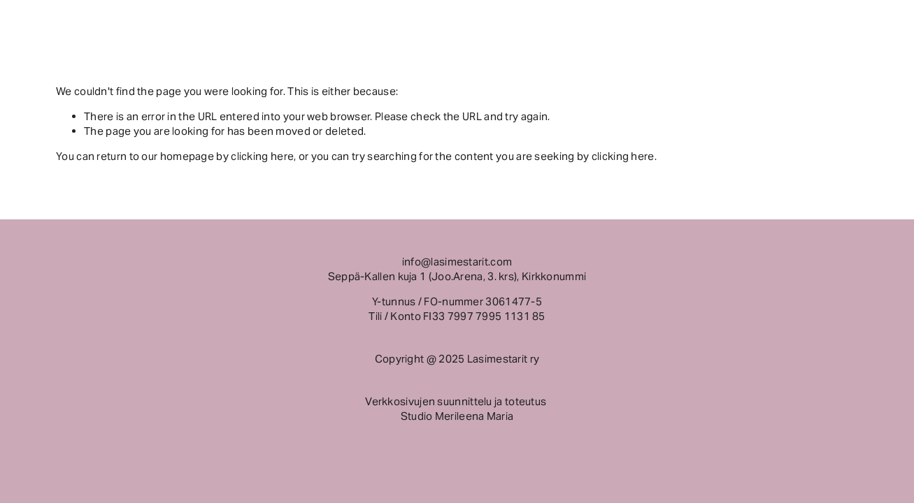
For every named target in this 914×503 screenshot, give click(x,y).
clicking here (262, 156)
